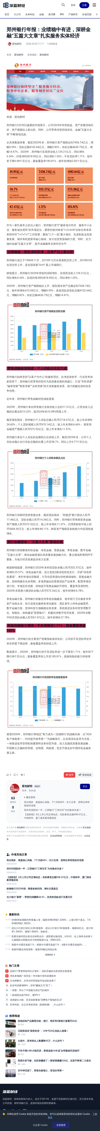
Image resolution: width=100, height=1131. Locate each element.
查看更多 (50, 955)
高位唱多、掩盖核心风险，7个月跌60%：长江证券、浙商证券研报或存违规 (57, 804)
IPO (62, 14)
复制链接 (85, 774)
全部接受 (61, 1125)
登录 (73, 5)
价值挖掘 (86, 14)
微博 (69, 774)
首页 (7, 14)
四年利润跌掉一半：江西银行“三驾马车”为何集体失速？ (52, 810)
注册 (84, 5)
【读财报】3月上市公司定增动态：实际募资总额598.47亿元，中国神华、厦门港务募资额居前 (56, 816)
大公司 (17, 14)
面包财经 (44, 54)
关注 (85, 786)
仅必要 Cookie (40, 1125)
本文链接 (87, 827)
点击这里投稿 (56, 836)
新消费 (51, 14)
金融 (41, 14)
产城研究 (73, 14)
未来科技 (30, 14)
